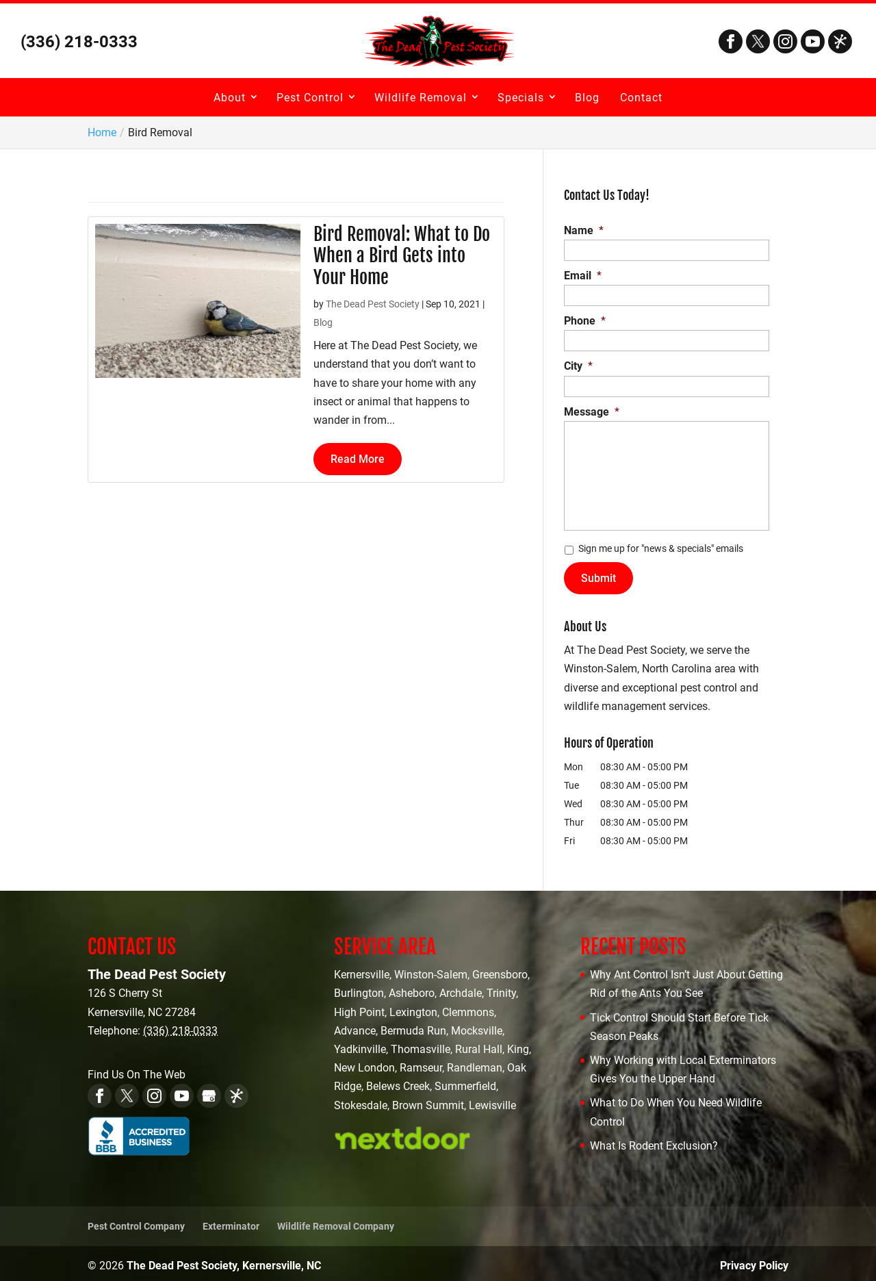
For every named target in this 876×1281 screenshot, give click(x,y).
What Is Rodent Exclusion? (654, 1140)
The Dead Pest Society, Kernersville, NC (224, 1260)
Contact (641, 97)
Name (584, 230)
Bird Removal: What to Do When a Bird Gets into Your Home (401, 255)
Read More (358, 459)
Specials (521, 97)
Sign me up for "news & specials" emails (660, 548)
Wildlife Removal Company (335, 1221)
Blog (587, 97)
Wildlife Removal (420, 97)
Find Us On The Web (136, 1070)
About (230, 97)
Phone (585, 320)
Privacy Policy (754, 1260)
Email (583, 275)
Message (591, 411)
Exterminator (231, 1221)
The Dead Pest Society (373, 304)
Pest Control (310, 97)
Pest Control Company (136, 1221)
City (578, 365)
